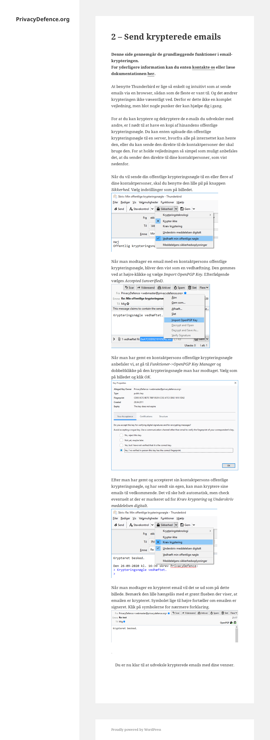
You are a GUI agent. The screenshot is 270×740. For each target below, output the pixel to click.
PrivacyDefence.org (43, 19)
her (150, 73)
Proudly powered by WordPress (136, 729)
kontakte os (203, 67)
